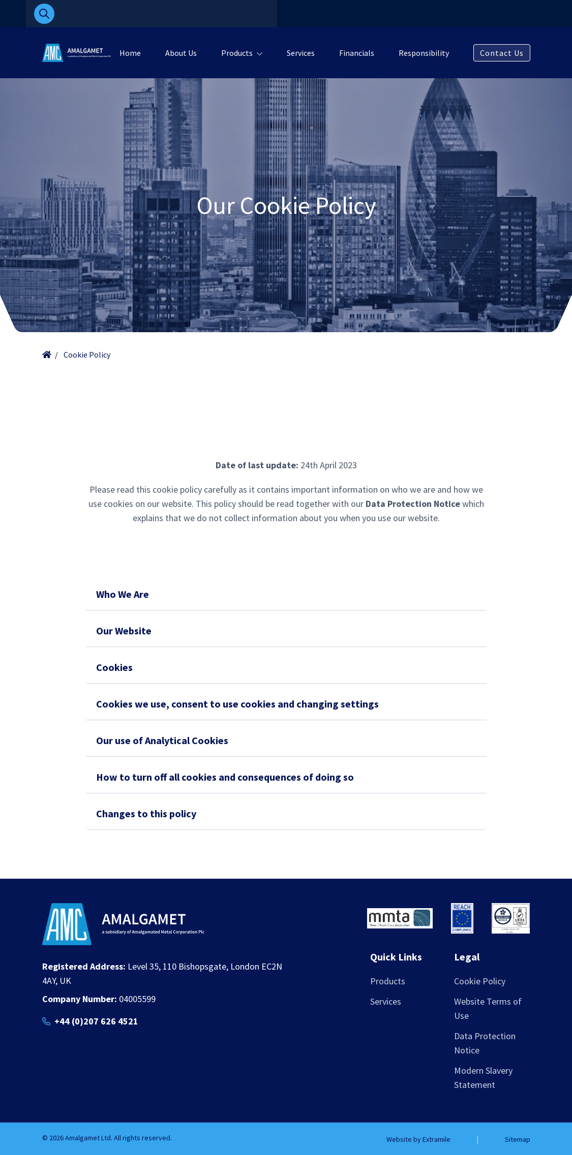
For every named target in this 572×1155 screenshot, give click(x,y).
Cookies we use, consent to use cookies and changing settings (237, 703)
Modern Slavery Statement (483, 1077)
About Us (181, 53)
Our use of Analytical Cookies (162, 740)
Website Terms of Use (488, 1008)
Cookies (114, 667)
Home (130, 53)
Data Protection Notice (485, 1043)
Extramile (436, 1139)
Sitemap (517, 1139)
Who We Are (122, 594)
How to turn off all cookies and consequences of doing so (225, 777)
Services (301, 53)
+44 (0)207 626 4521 (96, 1021)
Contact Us (502, 53)
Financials (356, 53)
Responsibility (424, 53)
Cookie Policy (479, 981)
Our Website (124, 630)
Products (237, 53)
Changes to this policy (146, 813)
